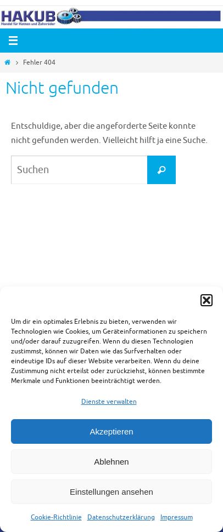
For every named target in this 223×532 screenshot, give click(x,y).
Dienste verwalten (109, 401)
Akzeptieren (111, 431)
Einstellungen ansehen (111, 491)
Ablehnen (111, 461)
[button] (206, 300)
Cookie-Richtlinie (56, 517)
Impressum (176, 517)
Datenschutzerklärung (121, 517)
